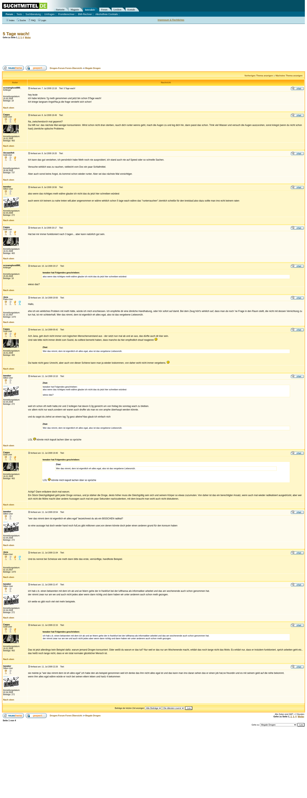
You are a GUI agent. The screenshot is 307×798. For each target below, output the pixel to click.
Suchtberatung (33, 14)
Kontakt (131, 9)
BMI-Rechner (85, 14)
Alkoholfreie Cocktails (106, 14)
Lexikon (117, 9)
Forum (104, 9)
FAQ (31, 20)
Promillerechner (66, 14)
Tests (19, 14)
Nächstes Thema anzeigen (288, 75)
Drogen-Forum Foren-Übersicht (66, 68)
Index (10, 20)
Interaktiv (90, 9)
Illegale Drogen (93, 68)
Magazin (75, 9)
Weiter (28, 37)
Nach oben (8, 108)
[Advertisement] (73, 52)
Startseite (60, 9)
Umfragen (49, 14)
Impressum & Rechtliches (171, 20)
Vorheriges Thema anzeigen (259, 75)
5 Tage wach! (16, 33)
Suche (21, 20)
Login (42, 20)
